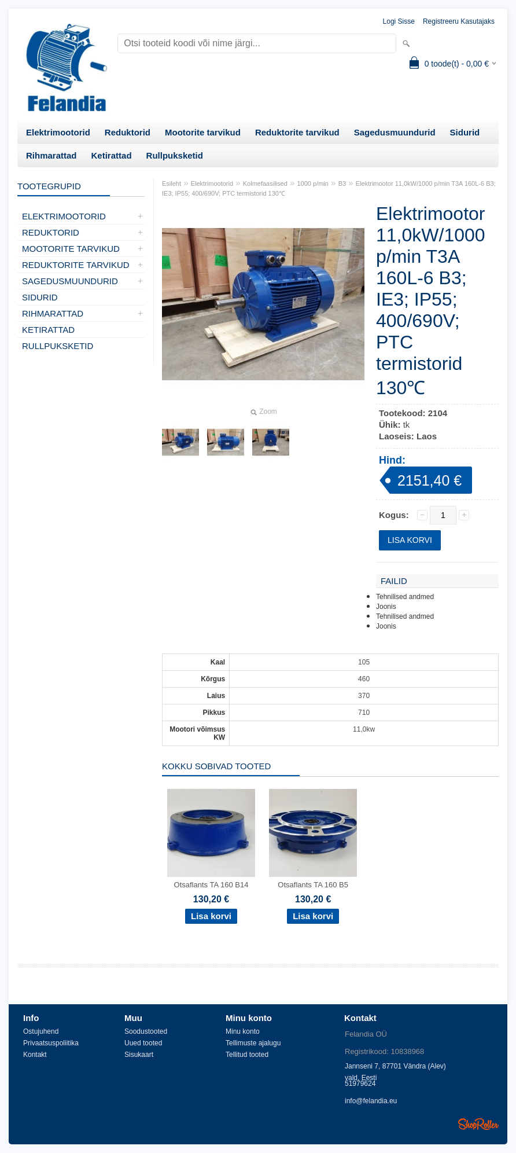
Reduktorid (127, 132)
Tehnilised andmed (405, 597)
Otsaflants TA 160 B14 (211, 884)
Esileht (171, 183)
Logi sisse (399, 21)
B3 (342, 183)
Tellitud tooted (247, 1055)
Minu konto (243, 1031)
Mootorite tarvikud (203, 132)
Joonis (386, 607)
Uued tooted (143, 1043)
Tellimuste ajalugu (253, 1043)
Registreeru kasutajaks (459, 21)
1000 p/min (313, 183)
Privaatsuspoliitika (51, 1043)
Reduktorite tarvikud (297, 132)
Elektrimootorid (58, 132)
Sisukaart (138, 1055)
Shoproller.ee (478, 1124)
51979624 (360, 1083)
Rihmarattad (51, 155)
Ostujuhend (40, 1031)
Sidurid (465, 132)
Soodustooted (145, 1031)
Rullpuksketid (174, 155)
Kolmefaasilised (265, 183)
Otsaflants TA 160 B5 (313, 884)
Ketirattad (111, 155)
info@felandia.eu (371, 1101)
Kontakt (35, 1055)
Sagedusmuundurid (395, 132)
